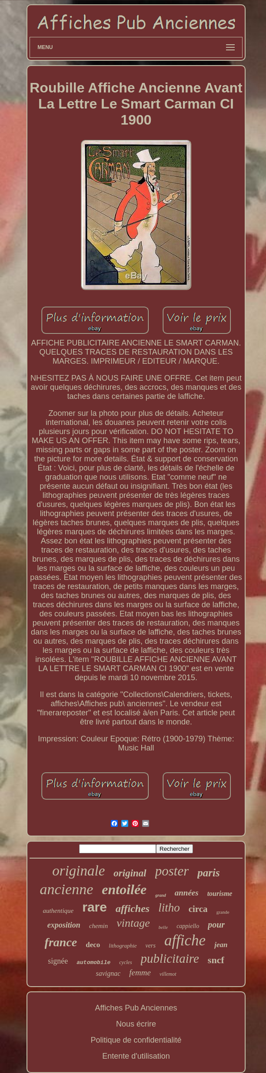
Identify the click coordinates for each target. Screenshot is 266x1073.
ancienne (66, 889)
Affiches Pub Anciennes (136, 1008)
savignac (108, 973)
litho (169, 907)
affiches (133, 908)
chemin (98, 925)
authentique (58, 910)
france (61, 942)
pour (216, 924)
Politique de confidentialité (135, 1040)
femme (140, 972)
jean (220, 945)
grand (160, 895)
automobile (93, 962)
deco (93, 945)
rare (94, 907)
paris (208, 873)
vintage (133, 923)
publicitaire (170, 958)
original (129, 873)
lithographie (122, 945)
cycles (125, 962)
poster (172, 871)
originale (78, 871)
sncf (216, 960)
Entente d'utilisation (136, 1056)
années (187, 892)
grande (222, 912)
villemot (168, 974)
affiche (185, 940)
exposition (63, 925)
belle (163, 927)
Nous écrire (136, 1024)
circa (198, 909)
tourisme (220, 893)
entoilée (124, 889)
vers (151, 945)
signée (58, 961)
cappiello (187, 926)
